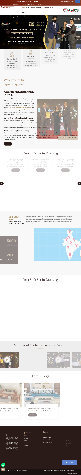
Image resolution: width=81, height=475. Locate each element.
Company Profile (30, 7)
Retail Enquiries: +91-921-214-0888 (27, 1)
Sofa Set (39, 8)
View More (8, 144)
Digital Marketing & (73, 470)
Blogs (51, 7)
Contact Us (25, 12)
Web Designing (63, 470)
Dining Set (46, 7)
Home (23, 7)
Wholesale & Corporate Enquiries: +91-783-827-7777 (27, 4)
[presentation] (8, 32)
